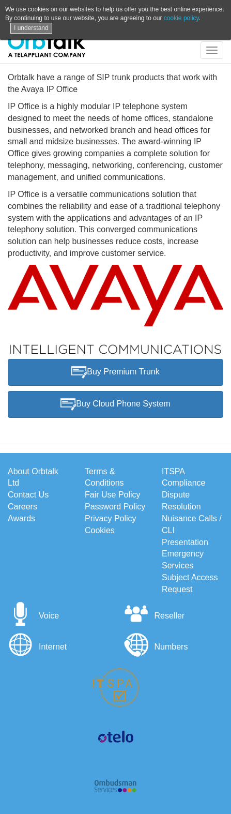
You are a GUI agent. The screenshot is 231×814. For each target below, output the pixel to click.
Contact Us (28, 494)
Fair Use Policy (113, 494)
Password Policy (115, 506)
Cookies (100, 530)
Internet (37, 646)
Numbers (156, 646)
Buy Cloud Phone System (115, 404)
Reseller (154, 615)
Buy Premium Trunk (115, 372)
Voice (33, 615)
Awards (21, 518)
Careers (22, 506)
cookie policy (181, 18)
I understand (31, 28)
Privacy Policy (110, 518)
